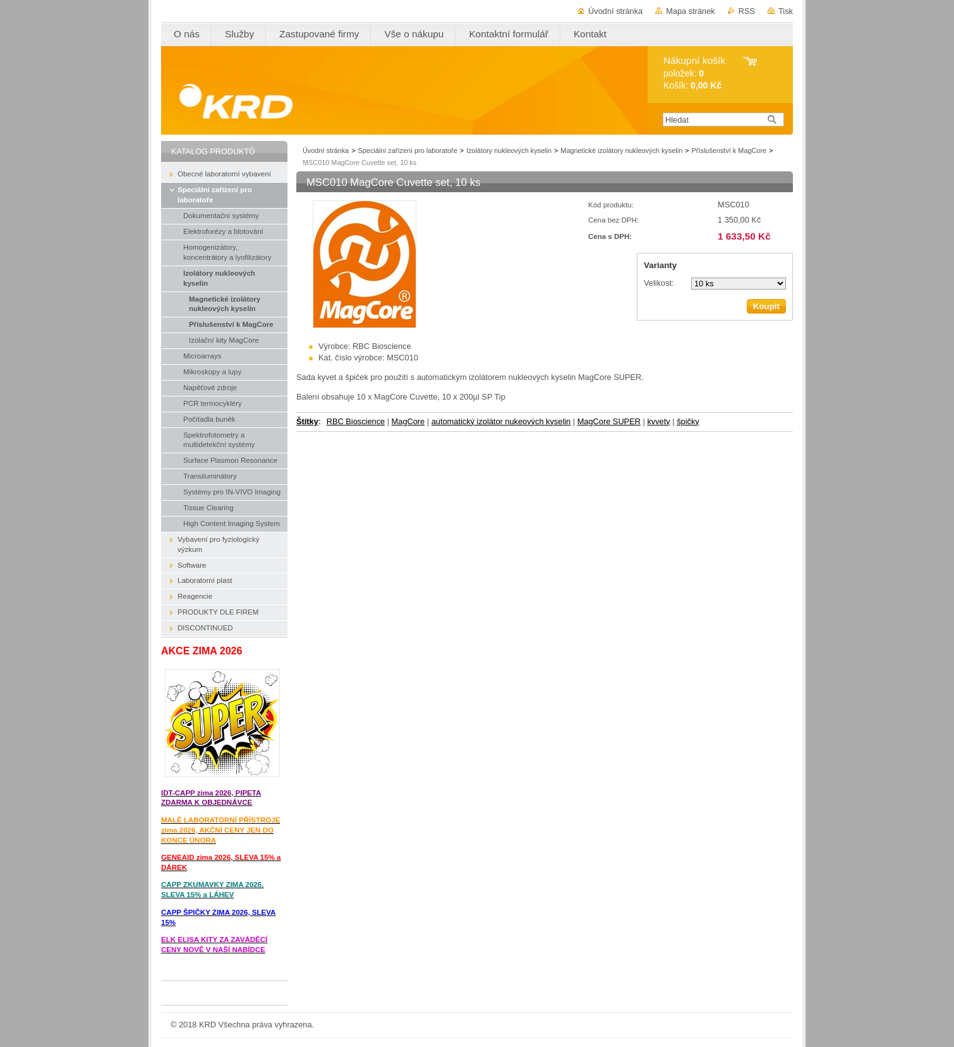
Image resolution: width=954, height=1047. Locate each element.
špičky (688, 421)
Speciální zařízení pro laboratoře (407, 150)
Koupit (766, 306)
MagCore (408, 421)
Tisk (785, 11)
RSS (747, 11)
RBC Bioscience (356, 421)
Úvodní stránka (615, 11)
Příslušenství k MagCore (729, 150)
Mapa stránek (690, 11)
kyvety (658, 421)
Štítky (307, 421)
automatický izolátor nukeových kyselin (501, 421)
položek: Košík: (694, 73)
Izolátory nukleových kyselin (509, 150)
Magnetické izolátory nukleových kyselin (621, 150)
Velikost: (659, 283)
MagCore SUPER (609, 421)
